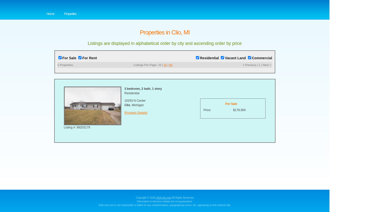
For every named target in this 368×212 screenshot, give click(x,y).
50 (171, 64)
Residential (207, 58)
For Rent (87, 58)
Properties (70, 14)
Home (50, 14)
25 (165, 64)
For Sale (67, 58)
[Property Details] (136, 113)
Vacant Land (233, 58)
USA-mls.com (163, 197)
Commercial (260, 58)
